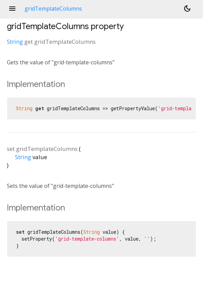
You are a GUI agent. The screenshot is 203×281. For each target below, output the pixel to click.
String (15, 42)
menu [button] (12, 8)
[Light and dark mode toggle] (187, 8)
